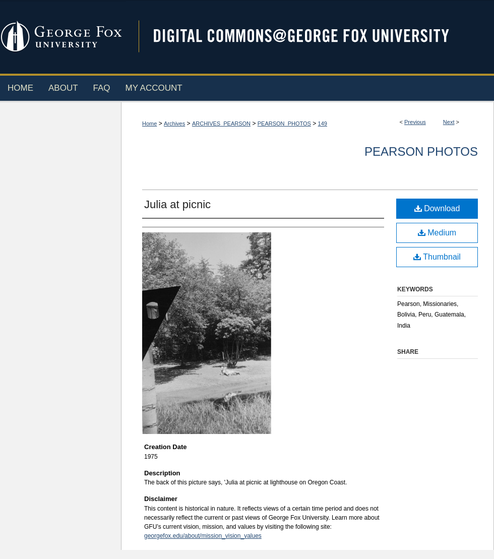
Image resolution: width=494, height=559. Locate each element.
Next (449, 122)
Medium (437, 232)
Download (437, 208)
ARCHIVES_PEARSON (221, 123)
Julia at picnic (177, 204)
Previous (415, 122)
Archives (174, 123)
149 (322, 123)
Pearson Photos (421, 151)
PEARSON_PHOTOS (284, 123)
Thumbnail (437, 257)
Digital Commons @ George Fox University (310, 36)
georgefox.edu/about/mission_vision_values (203, 535)
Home (149, 123)
